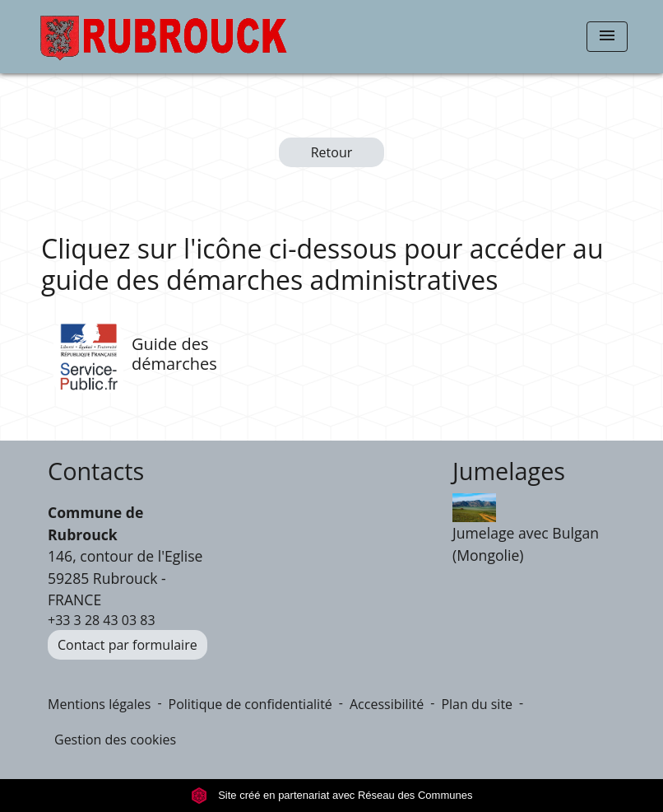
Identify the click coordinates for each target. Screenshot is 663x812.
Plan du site (476, 704)
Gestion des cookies (115, 739)
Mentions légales (99, 704)
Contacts (96, 471)
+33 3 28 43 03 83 (101, 620)
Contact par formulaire (127, 645)
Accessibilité (387, 704)
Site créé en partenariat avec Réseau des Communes (332, 795)
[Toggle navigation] (607, 36)
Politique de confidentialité (250, 704)
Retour (332, 152)
